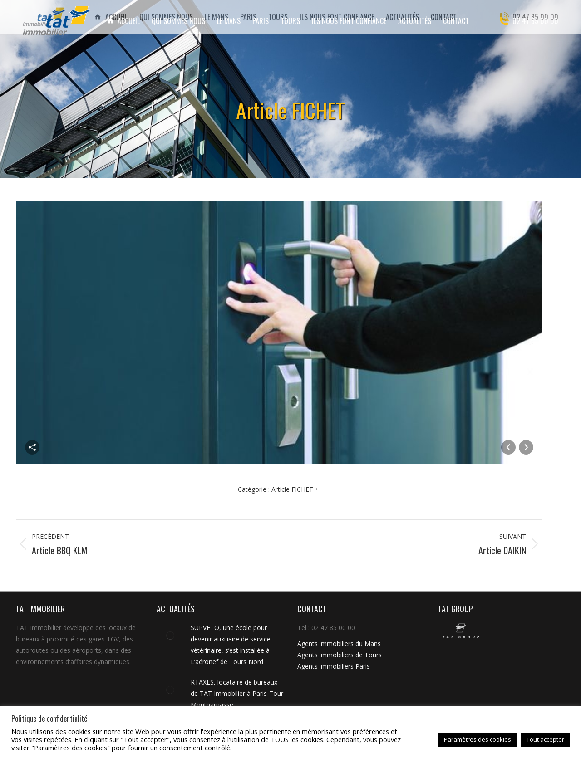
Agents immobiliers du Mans (339, 643)
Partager (32, 447)
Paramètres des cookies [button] (477, 739)
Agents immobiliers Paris (333, 666)
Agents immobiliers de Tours (339, 654)
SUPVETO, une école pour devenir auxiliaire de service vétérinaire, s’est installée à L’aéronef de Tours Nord (231, 644)
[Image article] (170, 635)
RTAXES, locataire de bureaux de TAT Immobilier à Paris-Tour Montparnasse (237, 693)
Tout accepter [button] (545, 739)
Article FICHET (292, 489)
